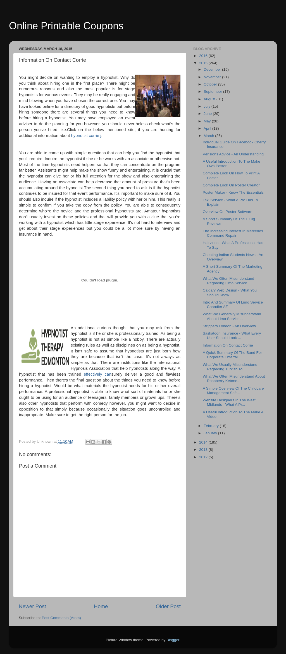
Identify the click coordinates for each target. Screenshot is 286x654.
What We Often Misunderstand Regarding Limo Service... (228, 280)
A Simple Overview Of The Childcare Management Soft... (233, 390)
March (209, 136)
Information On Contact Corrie (228, 345)
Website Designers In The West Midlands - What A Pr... (229, 402)
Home (101, 606)
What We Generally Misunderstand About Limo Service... (232, 316)
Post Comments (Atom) (61, 618)
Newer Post (32, 606)
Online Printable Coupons (66, 26)
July (207, 106)
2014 (204, 442)
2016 (204, 56)
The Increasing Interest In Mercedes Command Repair (233, 233)
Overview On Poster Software (227, 212)
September (213, 91)
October (211, 84)
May (208, 121)
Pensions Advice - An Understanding (233, 154)
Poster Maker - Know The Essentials (233, 192)
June (208, 114)
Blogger (172, 640)
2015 (204, 63)
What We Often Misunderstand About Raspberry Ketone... (234, 378)
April (208, 128)
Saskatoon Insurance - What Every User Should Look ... (232, 335)
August (210, 99)
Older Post (168, 606)
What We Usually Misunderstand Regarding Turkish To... (230, 366)
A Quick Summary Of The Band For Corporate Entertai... (232, 354)
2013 (204, 449)
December (213, 69)
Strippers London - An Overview (229, 326)
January (211, 433)
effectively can (97, 374)
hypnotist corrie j (86, 135)
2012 (204, 457)
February (212, 426)
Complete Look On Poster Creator (231, 185)
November (213, 77)
